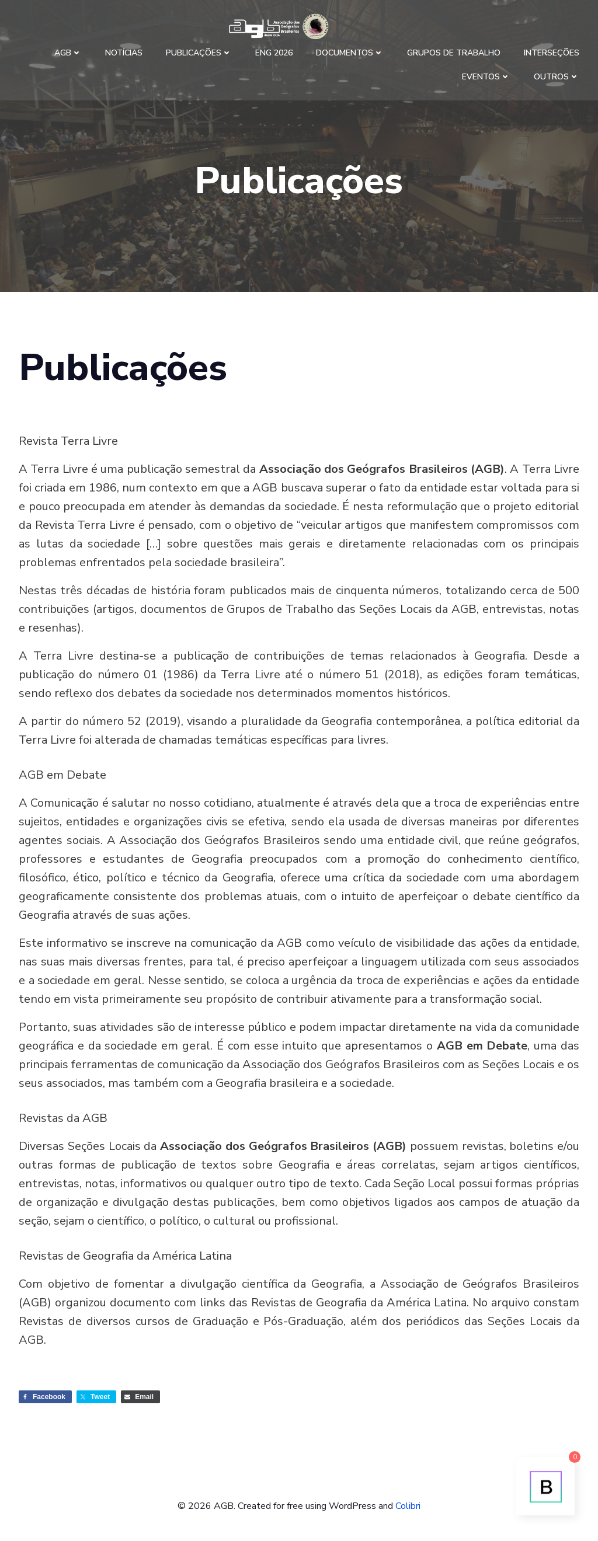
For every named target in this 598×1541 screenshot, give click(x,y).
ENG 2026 (274, 52)
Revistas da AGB (63, 1118)
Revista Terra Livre (68, 441)
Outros (556, 76)
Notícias (123, 52)
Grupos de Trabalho (453, 52)
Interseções (551, 52)
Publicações (199, 52)
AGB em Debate (62, 775)
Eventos (486, 76)
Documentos (350, 52)
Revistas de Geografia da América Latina (125, 1256)
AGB (68, 52)
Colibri (407, 1506)
